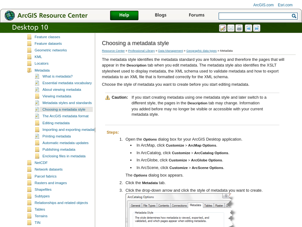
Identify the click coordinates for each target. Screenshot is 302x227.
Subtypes (42, 210)
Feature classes (47, 51)
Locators (41, 78)
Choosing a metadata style (63, 124)
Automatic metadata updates (65, 157)
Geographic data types (201, 50)
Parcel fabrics (46, 191)
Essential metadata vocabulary (67, 97)
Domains (42, 45)
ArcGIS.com (263, 5)
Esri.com (285, 5)
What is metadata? (57, 91)
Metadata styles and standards (67, 117)
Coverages (43, 38)
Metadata (42, 85)
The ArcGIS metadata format (65, 130)
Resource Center (113, 50)
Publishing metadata (58, 164)
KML (38, 71)
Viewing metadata (56, 111)
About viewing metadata (61, 104)
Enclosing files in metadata (64, 170)
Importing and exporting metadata (69, 144)
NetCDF (41, 177)
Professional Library (141, 50)
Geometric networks (51, 65)
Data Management (170, 50)
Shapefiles (43, 204)
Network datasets (49, 184)
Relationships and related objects (61, 217)
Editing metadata (56, 137)
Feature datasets (48, 58)
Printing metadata (56, 151)
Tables (40, 224)
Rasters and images (51, 197)
